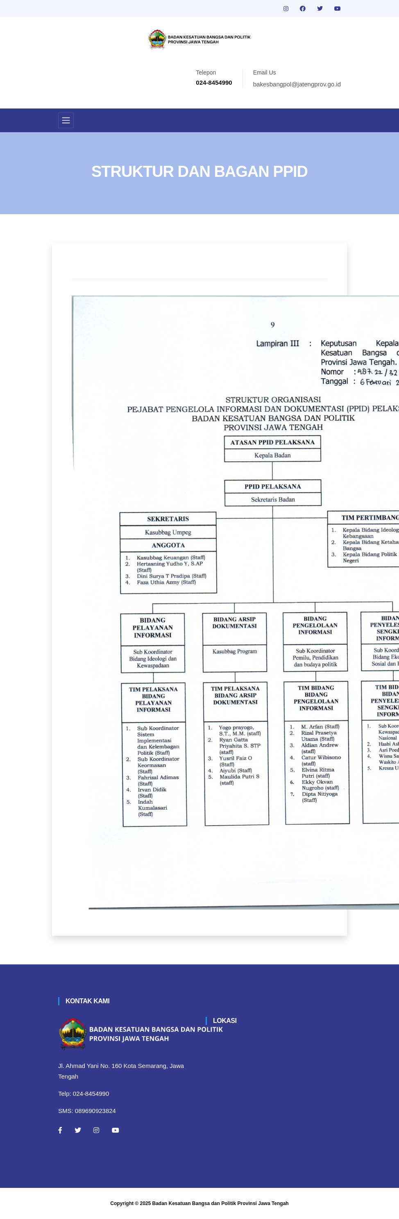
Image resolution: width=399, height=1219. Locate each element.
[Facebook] (60, 1130)
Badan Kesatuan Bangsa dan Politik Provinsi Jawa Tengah (220, 1203)
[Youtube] (116, 1130)
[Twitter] (77, 1130)
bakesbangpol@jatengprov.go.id (297, 84)
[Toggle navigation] (66, 120)
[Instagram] (96, 1130)
